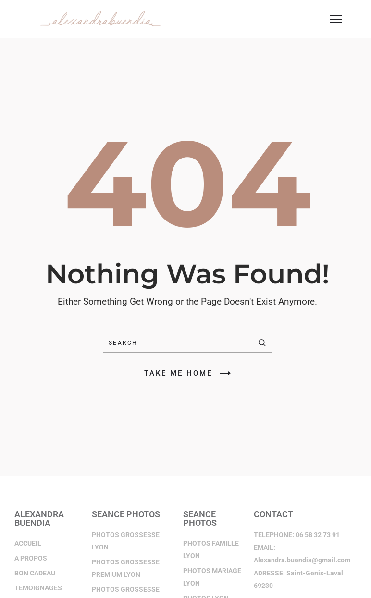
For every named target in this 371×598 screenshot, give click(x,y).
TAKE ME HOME (187, 373)
